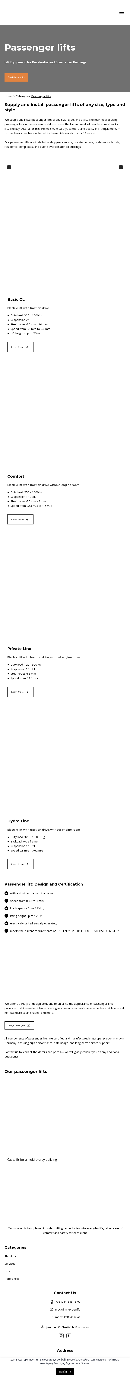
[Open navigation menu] (121, 12)
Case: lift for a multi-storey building (32, 1160)
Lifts (7, 1271)
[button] (16, 77)
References (12, 1278)
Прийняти (65, 1371)
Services (10, 1263)
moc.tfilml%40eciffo (68, 1309)
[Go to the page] (18, 12)
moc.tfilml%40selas (67, 1317)
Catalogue (22, 96)
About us (10, 1256)
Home (9, 96)
